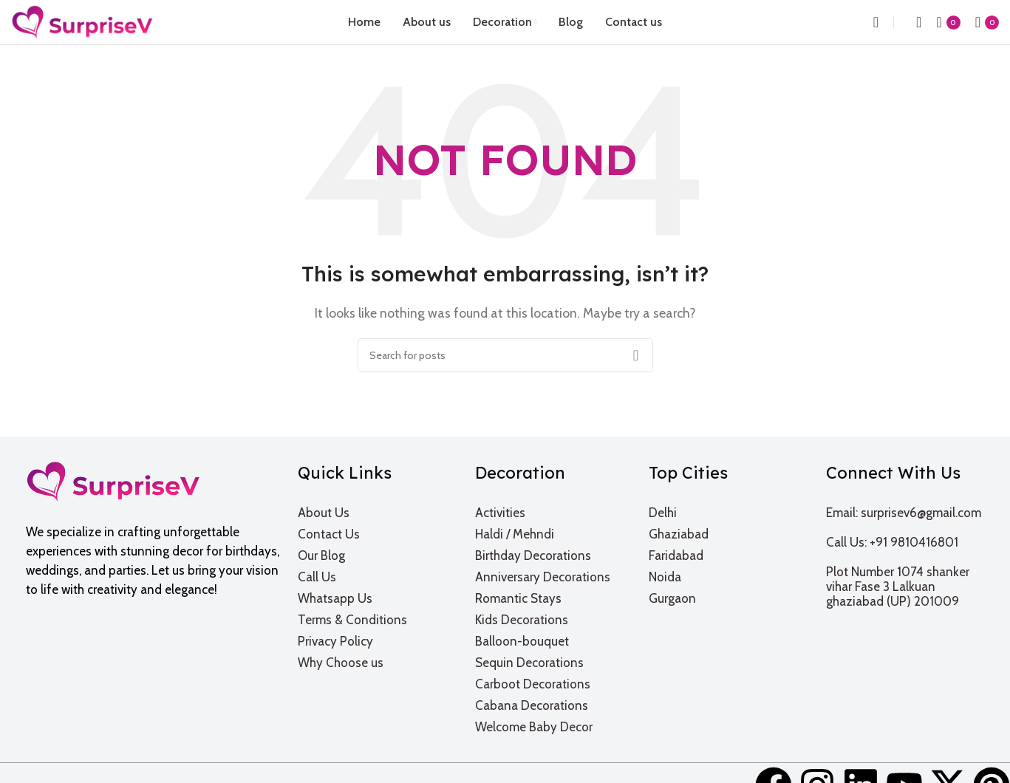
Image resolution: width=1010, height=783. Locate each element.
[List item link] (377, 512)
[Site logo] (82, 21)
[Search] (871, 22)
